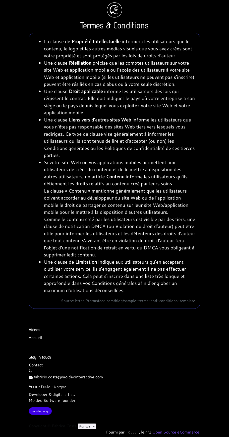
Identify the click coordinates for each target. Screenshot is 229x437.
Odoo (132, 432)
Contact (36, 364)
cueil (37, 337)
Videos (34, 329)
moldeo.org (40, 411)
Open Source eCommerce (175, 432)
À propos (60, 387)
